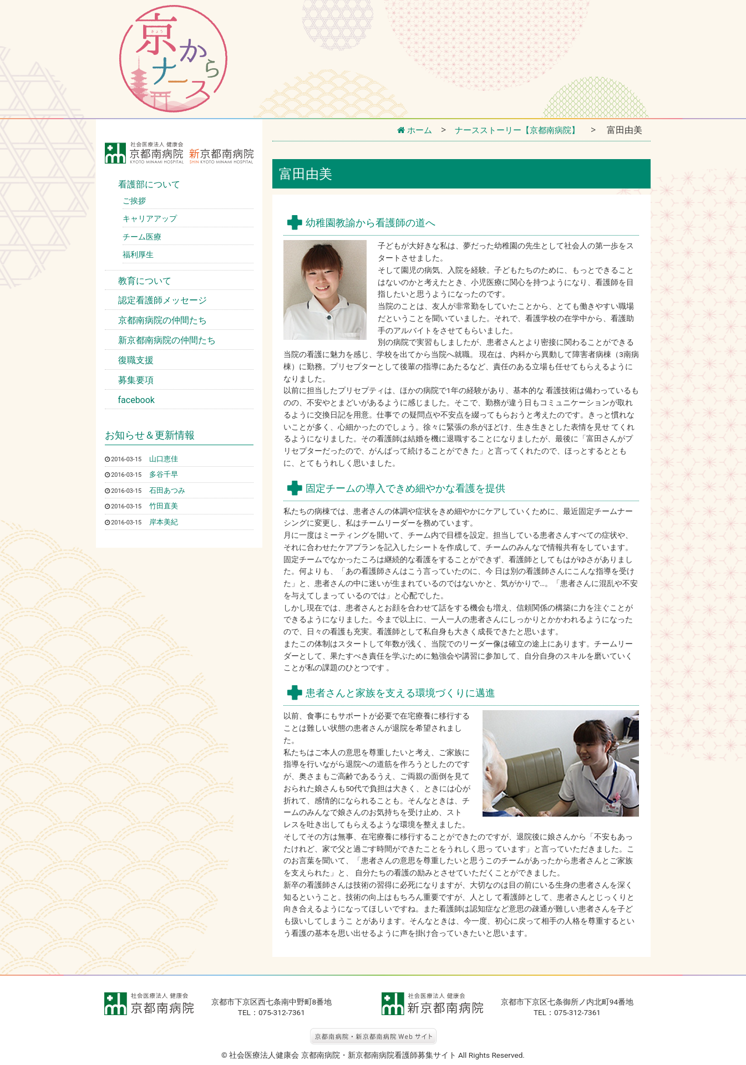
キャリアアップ (150, 218)
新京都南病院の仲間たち (167, 340)
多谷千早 (164, 474)
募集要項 (136, 380)
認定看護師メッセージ (162, 300)
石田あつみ (168, 489)
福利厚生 (138, 254)
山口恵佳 (164, 458)
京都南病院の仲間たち (162, 320)
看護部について (149, 184)
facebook (136, 400)
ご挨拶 (134, 200)
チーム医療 (142, 236)
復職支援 (136, 360)
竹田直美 (164, 505)
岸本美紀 (164, 521)
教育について (144, 281)
